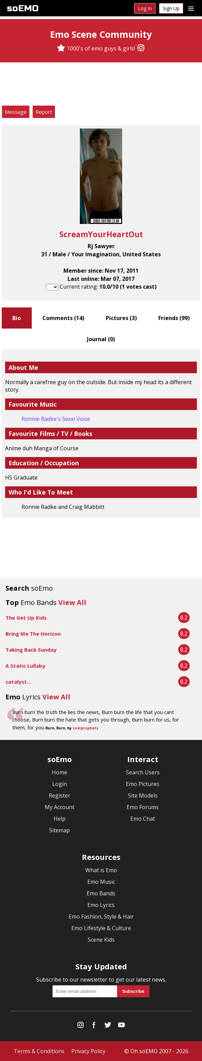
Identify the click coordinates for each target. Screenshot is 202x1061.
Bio (16, 318)
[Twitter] (108, 1026)
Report (43, 111)
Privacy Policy (88, 1051)
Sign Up (171, 8)
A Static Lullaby (25, 665)
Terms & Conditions (39, 1051)
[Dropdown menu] (191, 8)
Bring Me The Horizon (33, 633)
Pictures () (121, 318)
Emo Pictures (142, 784)
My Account (59, 807)
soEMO (23, 8)
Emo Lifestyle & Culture (101, 928)
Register (59, 795)
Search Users (143, 772)
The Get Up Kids (26, 617)
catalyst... (18, 681)
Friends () (174, 318)
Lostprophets (85, 728)
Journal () (101, 339)
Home (59, 772)
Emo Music (101, 881)
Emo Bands (101, 893)
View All (72, 602)
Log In (145, 8)
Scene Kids (101, 939)
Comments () (63, 318)
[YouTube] (121, 1026)
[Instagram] (140, 48)
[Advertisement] (101, 85)
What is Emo (101, 870)
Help (60, 818)
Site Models (143, 795)
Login (59, 784)
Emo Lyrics (101, 905)
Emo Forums (143, 807)
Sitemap (59, 830)
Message (16, 111)
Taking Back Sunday (31, 649)
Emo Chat (142, 818)
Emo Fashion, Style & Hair (101, 916)
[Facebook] (94, 1026)
